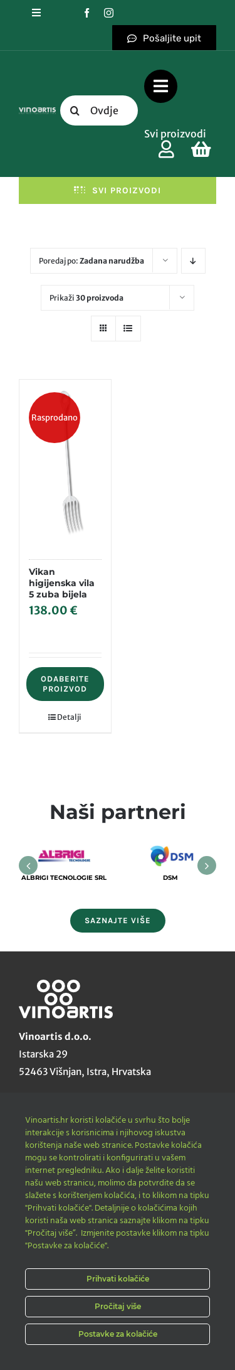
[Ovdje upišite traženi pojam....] (99, 110)
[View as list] (128, 328)
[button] (28, 865)
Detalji (69, 717)
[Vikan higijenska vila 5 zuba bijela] (65, 463)
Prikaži (86, 297)
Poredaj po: (91, 260)
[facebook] (86, 13)
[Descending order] (193, 261)
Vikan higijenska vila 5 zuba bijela (62, 583)
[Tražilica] (75, 110)
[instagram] (108, 13)
